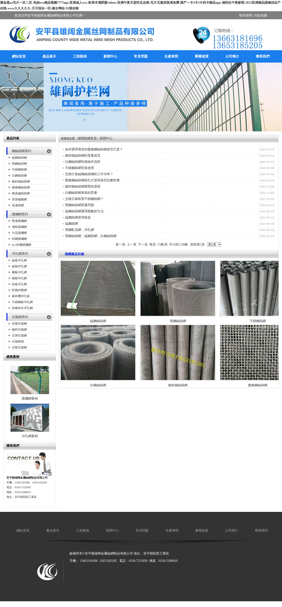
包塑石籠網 (19, 323)
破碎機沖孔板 (21, 296)
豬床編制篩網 (21, 193)
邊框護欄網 (19, 227)
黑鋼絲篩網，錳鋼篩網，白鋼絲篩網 (90, 236)
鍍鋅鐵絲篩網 (21, 181)
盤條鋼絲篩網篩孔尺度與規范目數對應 (92, 180)
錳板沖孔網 (19, 260)
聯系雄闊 (245, 15)
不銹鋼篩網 (19, 169)
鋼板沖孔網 (19, 272)
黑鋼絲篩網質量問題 (79, 205)
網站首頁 (19, 56)
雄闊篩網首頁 (87, 138)
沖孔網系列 (20, 253)
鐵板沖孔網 (19, 278)
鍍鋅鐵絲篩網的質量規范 (82, 155)
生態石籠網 (19, 347)
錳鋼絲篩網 (19, 157)
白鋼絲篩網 (19, 175)
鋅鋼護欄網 (19, 238)
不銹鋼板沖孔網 (22, 302)
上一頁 (131, 244)
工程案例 (80, 56)
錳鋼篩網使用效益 (78, 217)
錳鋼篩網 (71, 223)
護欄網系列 (20, 214)
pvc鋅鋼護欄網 (21, 244)
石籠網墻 (18, 341)
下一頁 (143, 244)
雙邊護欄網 (19, 221)
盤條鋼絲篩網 (21, 187)
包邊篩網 (18, 205)
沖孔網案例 (30, 436)
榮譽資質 (202, 56)
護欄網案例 (30, 398)
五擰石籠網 (19, 335)
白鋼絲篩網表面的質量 (81, 192)
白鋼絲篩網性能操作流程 (82, 161)
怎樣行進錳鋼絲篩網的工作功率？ (89, 174)
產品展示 (49, 56)
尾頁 (152, 244)
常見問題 (141, 56)
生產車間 (171, 56)
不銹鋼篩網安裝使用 (79, 168)
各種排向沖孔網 (22, 308)
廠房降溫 (75, 568)
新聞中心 (110, 56)
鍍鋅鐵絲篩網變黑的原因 (82, 186)
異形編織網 (19, 199)
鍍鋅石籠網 (19, 329)
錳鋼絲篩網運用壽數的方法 (84, 211)
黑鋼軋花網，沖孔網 (79, 230)
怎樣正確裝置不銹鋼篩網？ (84, 199)
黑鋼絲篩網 (19, 163)
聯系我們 (263, 56)
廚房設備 (91, 568)
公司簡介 (232, 56)
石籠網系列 (20, 317)
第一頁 (120, 244)
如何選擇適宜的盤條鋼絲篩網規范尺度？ (94, 149)
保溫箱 (105, 568)
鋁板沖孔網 (19, 284)
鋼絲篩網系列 (21, 151)
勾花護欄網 (19, 233)
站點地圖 (260, 15)
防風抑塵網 (19, 290)
